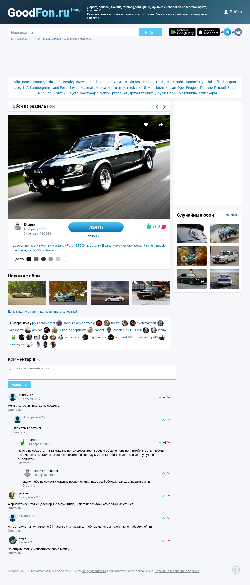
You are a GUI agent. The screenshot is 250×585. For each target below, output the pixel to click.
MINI (142, 87)
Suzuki (61, 93)
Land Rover (60, 87)
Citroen (134, 81)
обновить (232, 215)
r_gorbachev (98, 337)
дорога (18, 245)
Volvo (104, 93)
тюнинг (44, 245)
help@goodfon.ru (94, 573)
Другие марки (166, 93)
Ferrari (158, 81)
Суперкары (208, 93)
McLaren (114, 87)
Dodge (146, 81)
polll (35, 323)
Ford (167, 81)
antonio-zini (47, 323)
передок (26, 250)
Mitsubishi (155, 87)
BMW (80, 81)
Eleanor (107, 245)
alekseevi (17, 330)
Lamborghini (40, 87)
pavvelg (89, 323)
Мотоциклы (188, 93)
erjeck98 (119, 330)
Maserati (87, 87)
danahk (99, 330)
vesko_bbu (18, 344)
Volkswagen (89, 93)
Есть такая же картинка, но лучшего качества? (42, 311)
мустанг (93, 245)
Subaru (48, 93)
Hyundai (205, 81)
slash (139, 337)
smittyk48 (150, 337)
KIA (26, 87)
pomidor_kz (73, 337)
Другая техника (141, 93)
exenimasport (147, 323)
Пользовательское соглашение (130, 573)
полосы (30, 245)
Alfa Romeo (22, 81)
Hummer (191, 81)
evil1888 (132, 330)
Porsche (206, 87)
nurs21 (116, 323)
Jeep (18, 87)
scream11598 (125, 337)
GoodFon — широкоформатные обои (37, 573)
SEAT (37, 93)
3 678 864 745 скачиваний (45, 39)
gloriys (79, 323)
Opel (181, 87)
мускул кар (123, 245)
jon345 (162, 330)
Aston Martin (43, 81)
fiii (140, 330)
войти (233, 12)
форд (138, 245)
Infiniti (219, 81)
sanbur (68, 323)
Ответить (14, 412)
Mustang (58, 245)
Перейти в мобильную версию (177, 573)
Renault (220, 87)
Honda (178, 81)
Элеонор (51, 250)
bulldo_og (66, 330)
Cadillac (104, 81)
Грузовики (118, 93)
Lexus (74, 87)
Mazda (101, 87)
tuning (148, 245)
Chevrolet (120, 81)
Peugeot (192, 87)
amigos (37, 330)
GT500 (80, 245)
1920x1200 (96, 236)
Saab (232, 87)
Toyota (73, 93)
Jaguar (230, 81)
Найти (150, 32)
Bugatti (91, 81)
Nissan (170, 87)
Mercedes (130, 87)
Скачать (96, 227)
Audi (58, 81)
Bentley (68, 81)
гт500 (38, 250)
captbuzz (80, 330)
